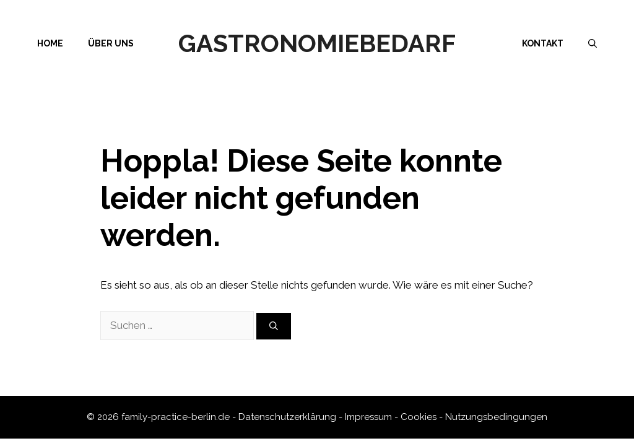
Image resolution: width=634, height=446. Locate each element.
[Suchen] (273, 326)
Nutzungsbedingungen (496, 416)
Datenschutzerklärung (287, 416)
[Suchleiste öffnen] (592, 43)
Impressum (368, 416)
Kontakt (542, 43)
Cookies (418, 416)
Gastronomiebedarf (317, 43)
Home (50, 43)
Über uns (111, 43)
